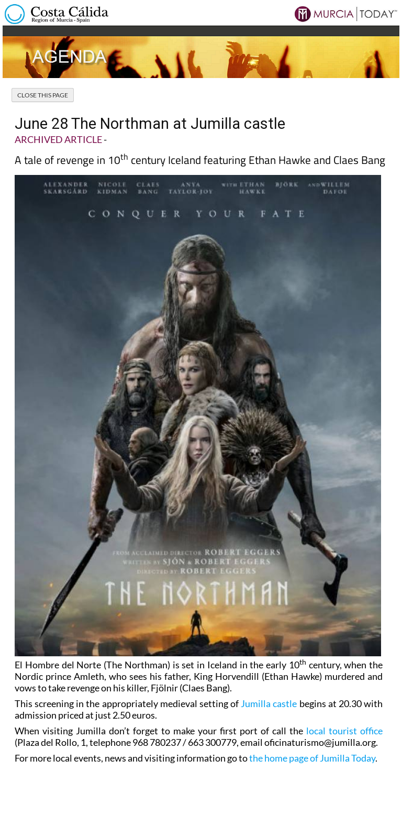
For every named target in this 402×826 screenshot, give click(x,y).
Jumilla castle (269, 703)
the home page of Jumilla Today (312, 758)
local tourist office (344, 730)
